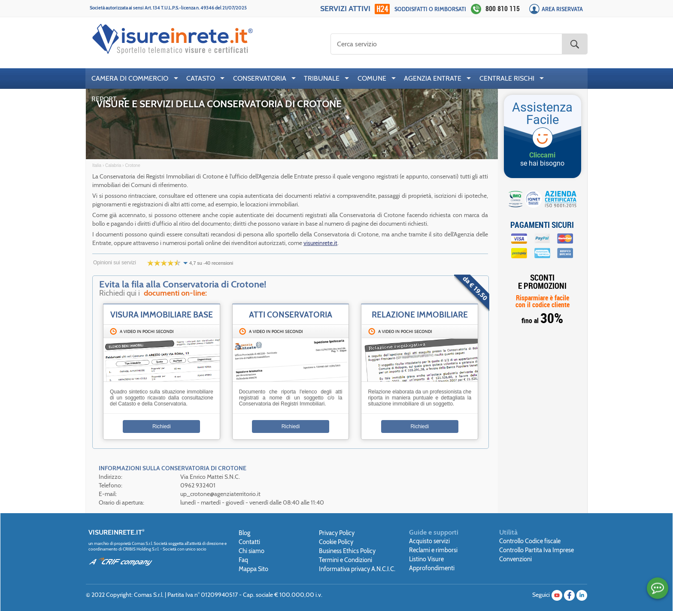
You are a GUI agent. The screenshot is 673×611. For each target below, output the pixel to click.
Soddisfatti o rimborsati (430, 9)
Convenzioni (515, 559)
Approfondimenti (432, 568)
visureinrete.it (320, 243)
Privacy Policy (337, 533)
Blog (244, 533)
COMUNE (372, 78)
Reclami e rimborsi (433, 550)
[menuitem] (132, 78)
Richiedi (161, 426)
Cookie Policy (336, 542)
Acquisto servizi (429, 541)
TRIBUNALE (322, 78)
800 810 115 (502, 8)
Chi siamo (251, 551)
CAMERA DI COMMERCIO (129, 78)
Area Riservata (562, 9)
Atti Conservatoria (290, 314)
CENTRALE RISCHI (506, 78)
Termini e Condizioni (345, 560)
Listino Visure (426, 559)
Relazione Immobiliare (420, 314)
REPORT (104, 99)
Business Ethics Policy (347, 551)
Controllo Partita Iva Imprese (536, 550)
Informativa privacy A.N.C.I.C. (357, 569)
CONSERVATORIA (259, 78)
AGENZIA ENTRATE (432, 78)
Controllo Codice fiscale (530, 541)
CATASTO (200, 78)
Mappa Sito (253, 569)
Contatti (249, 542)
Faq (243, 560)
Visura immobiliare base (161, 314)
